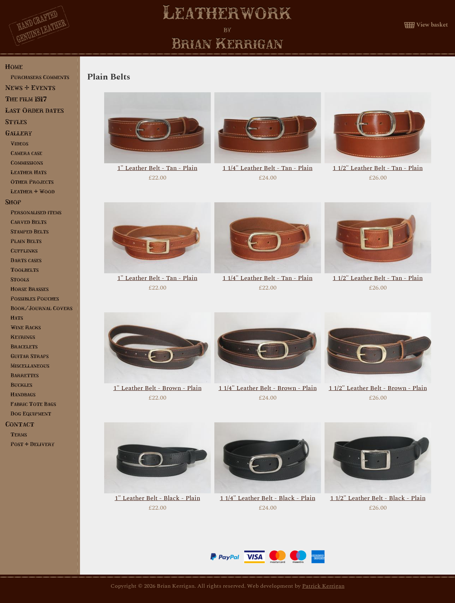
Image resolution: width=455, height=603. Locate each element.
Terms (19, 434)
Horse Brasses (30, 288)
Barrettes (25, 375)
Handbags (23, 394)
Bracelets (24, 346)
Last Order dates (34, 110)
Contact (19, 424)
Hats (17, 317)
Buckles (21, 384)
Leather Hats (29, 172)
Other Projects (32, 181)
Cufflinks (24, 250)
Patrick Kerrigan (323, 586)
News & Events (30, 87)
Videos (19, 143)
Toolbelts (25, 269)
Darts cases (26, 260)
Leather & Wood (33, 191)
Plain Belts (26, 241)
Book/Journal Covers (42, 308)
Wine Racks (26, 327)
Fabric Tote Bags (33, 403)
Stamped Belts (30, 231)
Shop (13, 201)
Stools (20, 279)
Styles (16, 121)
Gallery (18, 132)
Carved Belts (29, 221)
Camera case (26, 153)
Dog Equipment (31, 413)
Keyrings (23, 336)
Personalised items (36, 212)
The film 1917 (26, 98)
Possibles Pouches (35, 298)
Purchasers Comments (40, 77)
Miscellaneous (30, 365)
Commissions (27, 162)
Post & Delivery (32, 444)
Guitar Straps (30, 356)
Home (14, 66)
